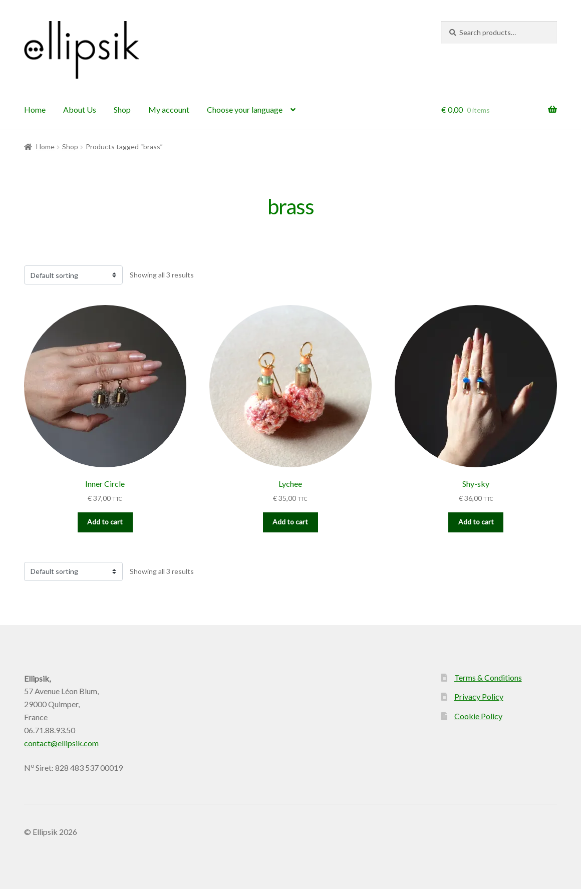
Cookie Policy (478, 716)
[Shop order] (73, 274)
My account (168, 109)
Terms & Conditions (488, 677)
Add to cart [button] (105, 521)
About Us (79, 109)
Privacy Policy (478, 696)
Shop (122, 109)
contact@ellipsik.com (61, 743)
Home (35, 109)
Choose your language (244, 109)
